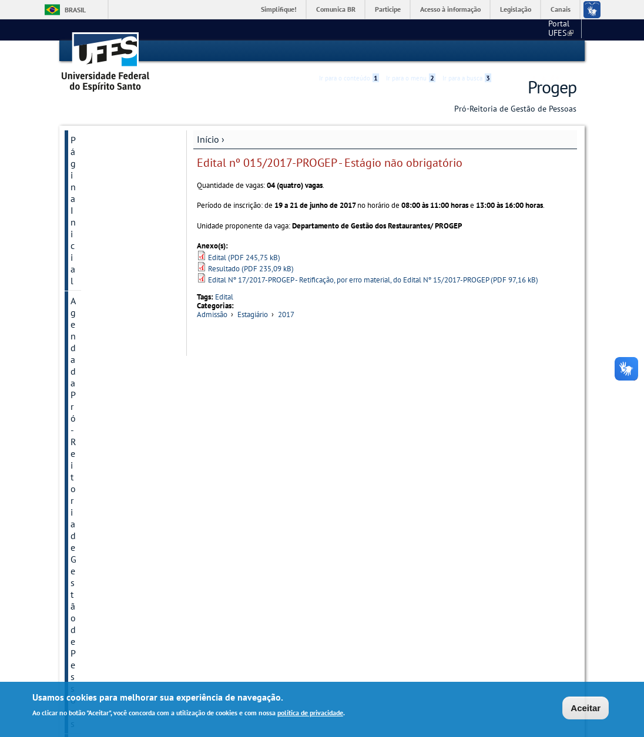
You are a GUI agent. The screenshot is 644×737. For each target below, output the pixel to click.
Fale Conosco (97, 599)
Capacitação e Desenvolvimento (106, 470)
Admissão (212, 314)
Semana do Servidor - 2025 (114, 216)
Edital (224, 296)
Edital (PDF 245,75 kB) (244, 257)
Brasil (75, 9)
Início (208, 138)
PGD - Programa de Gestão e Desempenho (115, 248)
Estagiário (252, 314)
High (520, 52)
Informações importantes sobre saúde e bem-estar (108, 286)
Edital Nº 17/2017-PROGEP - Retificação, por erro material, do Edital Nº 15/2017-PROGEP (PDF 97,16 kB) (373, 280)
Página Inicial (98, 139)
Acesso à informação (450, 9)
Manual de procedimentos (100, 323)
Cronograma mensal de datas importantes (117, 554)
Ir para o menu (410, 51)
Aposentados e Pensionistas (100, 502)
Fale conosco (554, 29)
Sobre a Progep (101, 191)
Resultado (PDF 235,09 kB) (251, 268)
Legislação (515, 9)
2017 (286, 314)
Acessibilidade (506, 51)
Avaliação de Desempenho (97, 438)
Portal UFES (498, 29)
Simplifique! (279, 9)
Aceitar (586, 709)
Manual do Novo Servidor (104, 355)
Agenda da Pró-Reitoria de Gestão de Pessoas (117, 165)
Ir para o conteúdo (349, 51)
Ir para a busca (466, 51)
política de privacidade (310, 713)
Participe (388, 9)
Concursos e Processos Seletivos (115, 407)
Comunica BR (335, 9)
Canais (561, 9)
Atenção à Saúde (104, 381)
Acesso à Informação (112, 639)
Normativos (94, 528)
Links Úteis (92, 619)
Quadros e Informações (117, 579)
